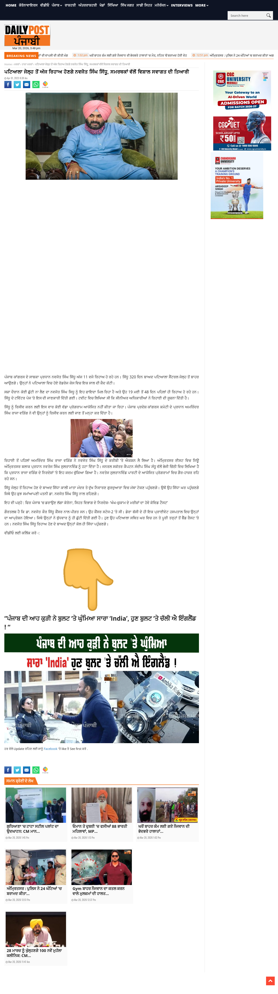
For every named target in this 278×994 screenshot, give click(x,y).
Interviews (182, 5)
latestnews (34, 764)
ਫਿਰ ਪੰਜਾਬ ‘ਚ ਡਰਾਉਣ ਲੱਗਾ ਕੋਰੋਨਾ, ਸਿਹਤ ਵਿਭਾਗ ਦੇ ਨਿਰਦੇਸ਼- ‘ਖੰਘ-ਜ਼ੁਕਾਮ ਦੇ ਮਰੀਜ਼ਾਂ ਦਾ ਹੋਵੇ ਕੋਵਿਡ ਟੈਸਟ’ (96, 502)
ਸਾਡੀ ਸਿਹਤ (144, 5)
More (200, 5)
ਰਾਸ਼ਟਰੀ (70, 5)
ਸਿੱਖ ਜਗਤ (127, 5)
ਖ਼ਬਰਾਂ (17, 64)
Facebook (51, 749)
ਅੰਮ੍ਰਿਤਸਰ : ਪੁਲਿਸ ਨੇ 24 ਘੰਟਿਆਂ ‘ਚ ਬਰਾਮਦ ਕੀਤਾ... (34, 891)
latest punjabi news (15, 764)
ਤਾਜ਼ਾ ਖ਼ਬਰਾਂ (27, 64)
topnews (62, 764)
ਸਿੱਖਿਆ (113, 5)
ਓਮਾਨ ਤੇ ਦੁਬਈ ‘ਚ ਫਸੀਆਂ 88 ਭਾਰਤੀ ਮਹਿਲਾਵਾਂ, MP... (100, 829)
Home (11, 5)
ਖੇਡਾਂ (102, 5)
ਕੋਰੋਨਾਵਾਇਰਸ (28, 5)
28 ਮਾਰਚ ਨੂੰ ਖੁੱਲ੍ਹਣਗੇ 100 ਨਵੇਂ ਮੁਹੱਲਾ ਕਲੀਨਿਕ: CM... (34, 953)
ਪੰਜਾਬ (55, 5)
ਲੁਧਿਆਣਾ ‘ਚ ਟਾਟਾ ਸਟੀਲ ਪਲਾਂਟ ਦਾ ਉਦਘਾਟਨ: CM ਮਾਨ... (32, 829)
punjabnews (49, 764)
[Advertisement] (101, 217)
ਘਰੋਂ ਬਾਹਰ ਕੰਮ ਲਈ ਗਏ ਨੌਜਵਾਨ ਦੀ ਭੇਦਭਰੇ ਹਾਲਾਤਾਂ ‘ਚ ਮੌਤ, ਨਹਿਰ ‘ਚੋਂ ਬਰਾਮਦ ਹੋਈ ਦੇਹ (141, 55)
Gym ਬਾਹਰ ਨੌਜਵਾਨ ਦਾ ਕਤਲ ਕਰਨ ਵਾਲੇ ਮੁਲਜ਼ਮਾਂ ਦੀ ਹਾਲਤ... (98, 891)
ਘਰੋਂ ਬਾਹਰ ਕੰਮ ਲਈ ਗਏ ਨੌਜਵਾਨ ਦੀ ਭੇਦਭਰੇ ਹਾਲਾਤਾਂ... (163, 829)
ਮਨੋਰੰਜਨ (160, 5)
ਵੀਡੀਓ (44, 5)
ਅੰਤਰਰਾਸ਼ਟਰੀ (87, 5)
